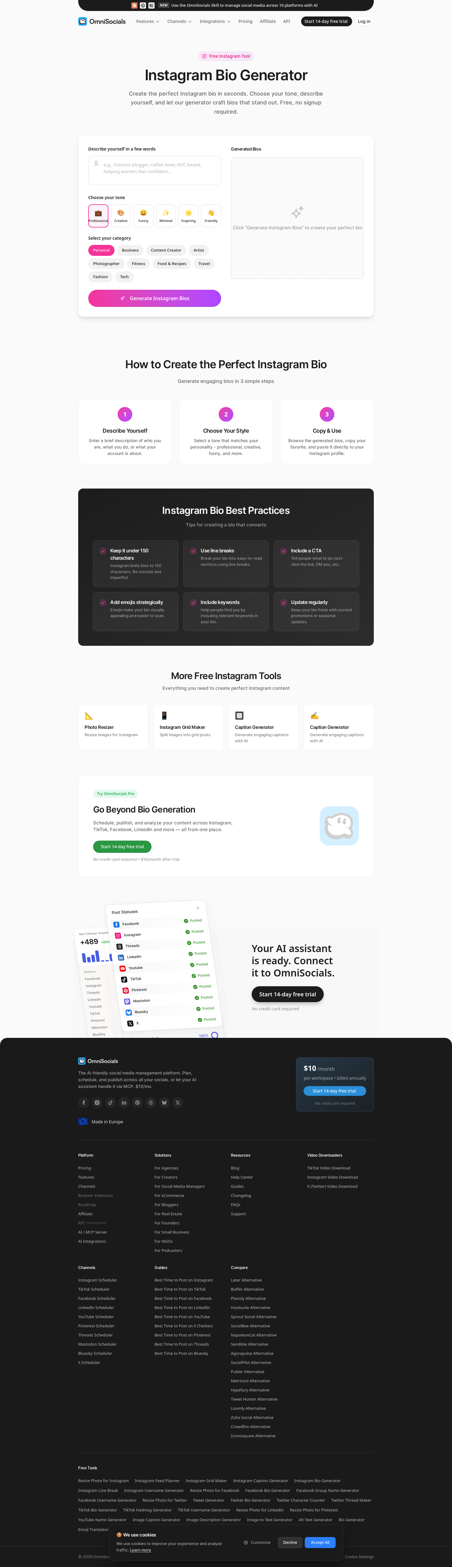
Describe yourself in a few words (122, 149)
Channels (179, 21)
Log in (364, 21)
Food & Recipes (171, 263)
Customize (257, 1542)
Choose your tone (106, 197)
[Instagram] (97, 1102)
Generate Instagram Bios (154, 298)
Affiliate (268, 21)
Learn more (140, 1549)
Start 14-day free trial (326, 21)
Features (148, 21)
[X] (177, 1102)
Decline (290, 1542)
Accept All (320, 1542)
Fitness (138, 263)
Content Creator (166, 250)
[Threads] (150, 1102)
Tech (124, 276)
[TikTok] (110, 1102)
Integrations (215, 21)
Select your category (109, 238)
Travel (204, 263)
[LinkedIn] (123, 1102)
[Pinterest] (137, 1102)
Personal (101, 250)
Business (130, 250)
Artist (199, 250)
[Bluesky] (164, 1102)
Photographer (106, 263)
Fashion (100, 276)
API (287, 21)
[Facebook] (83, 1102)
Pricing (246, 21)
